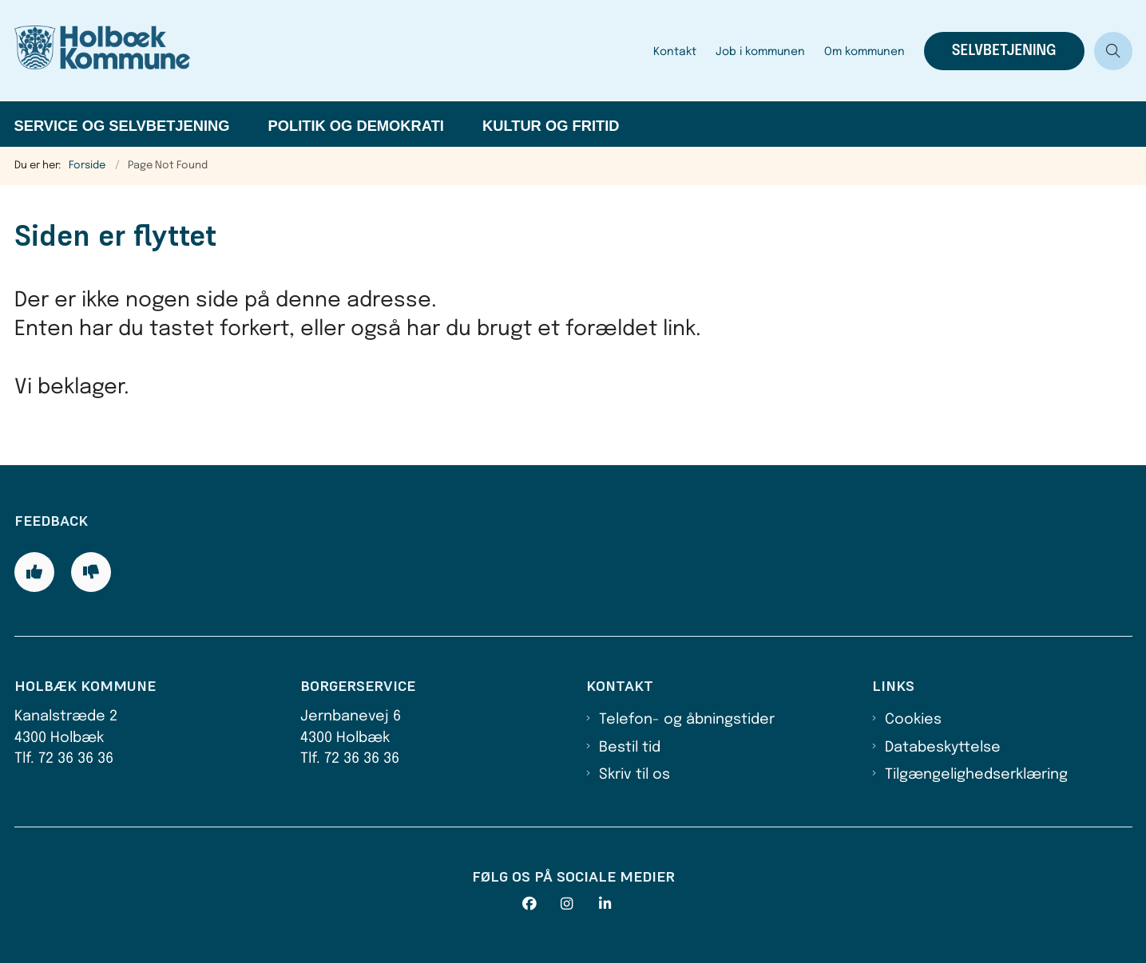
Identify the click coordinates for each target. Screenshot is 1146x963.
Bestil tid (629, 747)
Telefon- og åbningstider (687, 719)
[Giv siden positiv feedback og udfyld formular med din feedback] (34, 572)
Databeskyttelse (943, 747)
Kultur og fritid (551, 125)
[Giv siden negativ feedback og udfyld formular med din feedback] (91, 572)
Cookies (913, 719)
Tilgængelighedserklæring (976, 775)
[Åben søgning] (1113, 51)
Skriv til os (634, 775)
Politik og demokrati (356, 125)
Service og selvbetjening (122, 125)
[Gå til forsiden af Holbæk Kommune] (329, 51)
